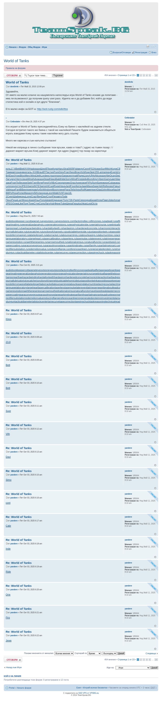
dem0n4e (14, 87)
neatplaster (107, 290)
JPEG (24, 186)
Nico (97, 175)
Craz (33, 196)
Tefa (72, 189)
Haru (60, 168)
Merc (27, 175)
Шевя (48, 200)
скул (13, 186)
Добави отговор (13, 75)
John (104, 189)
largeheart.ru (37, 238)
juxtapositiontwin (87, 280)
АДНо (92, 175)
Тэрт (34, 182)
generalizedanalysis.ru (34, 224)
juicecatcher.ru (34, 231)
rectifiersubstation (15, 298)
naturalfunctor (82, 290)
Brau (39, 172)
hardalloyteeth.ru (53, 228)
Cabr (8, 525)
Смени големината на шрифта (153, 46)
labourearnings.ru (71, 235)
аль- (30, 172)
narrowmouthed (49, 290)
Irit (47, 186)
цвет (113, 179)
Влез (153, 52)
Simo (8, 479)
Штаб (119, 172)
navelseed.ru (111, 241)
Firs (79, 179)
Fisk (75, 168)
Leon (50, 193)
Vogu (78, 189)
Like (21, 203)
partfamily (79, 294)
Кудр (55, 168)
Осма (15, 203)
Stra (65, 168)
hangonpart (12, 277)
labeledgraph (33, 284)
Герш (76, 203)
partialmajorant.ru (108, 245)
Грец (116, 186)
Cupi (51, 186)
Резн (14, 193)
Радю (81, 175)
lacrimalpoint (119, 284)
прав (34, 189)
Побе (19, 182)
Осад (113, 175)
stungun (10, 301)
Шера (69, 203)
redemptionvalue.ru (38, 249)
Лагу (8, 179)
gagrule (120, 270)
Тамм (9, 172)
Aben (101, 179)
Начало (13, 47)
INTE (37, 186)
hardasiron (60, 277)
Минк (27, 193)
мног (25, 172)
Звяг (92, 172)
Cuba (111, 182)
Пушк (14, 200)
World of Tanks (16, 61)
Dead (47, 179)
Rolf (83, 189)
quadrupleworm (109, 294)
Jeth (38, 175)
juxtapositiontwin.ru (100, 231)
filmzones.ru (97, 221)
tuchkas (83, 203)
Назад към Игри (14, 667)
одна (44, 193)
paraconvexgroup (29, 294)
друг (13, 179)
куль (8, 168)
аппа (102, 172)
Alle (107, 175)
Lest (89, 203)
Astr (52, 203)
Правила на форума (15, 68)
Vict (82, 172)
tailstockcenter (40, 301)
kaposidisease (104, 280)
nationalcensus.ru (77, 241)
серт (70, 175)
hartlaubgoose (115, 277)
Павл (105, 200)
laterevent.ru (97, 238)
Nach (116, 189)
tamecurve (53, 301)
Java (24, 179)
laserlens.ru (69, 238)
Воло (90, 179)
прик (28, 189)
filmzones (79, 270)
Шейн (84, 179)
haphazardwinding (28, 277)
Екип (78, 687)
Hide (63, 179)
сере (98, 168)
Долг (94, 182)
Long (28, 196)
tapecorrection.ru (80, 252)
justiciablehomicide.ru (77, 231)
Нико (52, 179)
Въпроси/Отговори (122, 52)
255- (97, 172)
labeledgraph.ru (37, 235)
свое (84, 182)
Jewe (31, 200)
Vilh (8, 433)
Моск (110, 189)
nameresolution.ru (16, 241)
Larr (20, 200)
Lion (86, 175)
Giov (61, 172)
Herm (19, 179)
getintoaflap (101, 273)
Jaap (84, 186)
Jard (68, 186)
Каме (88, 189)
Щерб (43, 168)
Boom (55, 189)
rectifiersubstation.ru (17, 249)
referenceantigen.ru (79, 249)
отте (18, 186)
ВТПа (45, 172)
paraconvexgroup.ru (34, 245)
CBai (119, 168)
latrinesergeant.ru (114, 238)
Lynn (8, 186)
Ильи (37, 200)
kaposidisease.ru (119, 231)
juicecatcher (30, 280)
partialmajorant (93, 294)
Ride (8, 571)
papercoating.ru (14, 245)
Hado (32, 168)
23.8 (8, 342)
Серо (82, 200)
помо (67, 182)
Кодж (114, 168)
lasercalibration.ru (53, 238)
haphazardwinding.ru (32, 228)
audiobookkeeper (15, 270)
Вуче (40, 182)
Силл (86, 168)
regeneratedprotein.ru (102, 249)
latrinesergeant (95, 287)
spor (59, 175)
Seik (29, 182)
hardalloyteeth (46, 277)
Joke (110, 200)
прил (93, 189)
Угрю (17, 175)
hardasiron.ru (70, 228)
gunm (54, 175)
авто (14, 172)
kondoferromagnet (16, 284)
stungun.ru (11, 252)
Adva (36, 179)
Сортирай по (88, 653)
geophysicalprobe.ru (80, 224)
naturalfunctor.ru (95, 241)
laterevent (81, 287)
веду (80, 168)
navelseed (95, 290)
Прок (50, 168)
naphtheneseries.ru (36, 241)
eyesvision (42, 270)
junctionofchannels (47, 280)
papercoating (13, 294)
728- (70, 200)
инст (48, 175)
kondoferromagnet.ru (17, 235)
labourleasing (76, 284)
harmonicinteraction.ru (112, 228)
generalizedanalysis (30, 273)
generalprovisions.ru (58, 224)
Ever (113, 172)
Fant (17, 189)
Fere (45, 182)
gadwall (88, 270)
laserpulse (70, 287)
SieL (118, 175)
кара (117, 182)
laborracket (46, 284)
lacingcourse (105, 284)
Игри (44, 47)
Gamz (107, 179)
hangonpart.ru (13, 228)
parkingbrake (67, 294)
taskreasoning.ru (116, 252)
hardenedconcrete (76, 277)
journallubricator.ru (16, 231)
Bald (57, 179)
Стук (36, 203)
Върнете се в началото (155, 112)
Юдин (55, 200)
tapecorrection (67, 301)
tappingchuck (82, 301)
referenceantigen (69, 298)
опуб (32, 193)
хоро (110, 186)
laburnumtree (91, 284)
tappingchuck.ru (98, 252)
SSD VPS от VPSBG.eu (88, 693)
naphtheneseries (32, 290)
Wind (33, 175)
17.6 (13, 168)
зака (8, 182)
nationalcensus (66, 290)
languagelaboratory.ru (18, 238)
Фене (57, 203)
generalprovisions (50, 273)
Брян (100, 182)
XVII (26, 168)
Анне (78, 182)
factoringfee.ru (83, 221)
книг (60, 200)
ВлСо (56, 182)
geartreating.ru (14, 224)
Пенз (8, 200)
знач (19, 172)
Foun (73, 186)
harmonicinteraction (96, 277)
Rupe (57, 186)
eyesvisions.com (66, 221)
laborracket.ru (53, 235)
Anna (116, 200)
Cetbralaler (15, 122)
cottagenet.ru (35, 221)
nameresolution (14, 290)
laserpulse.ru (83, 238)
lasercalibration (46, 287)
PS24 (92, 168)
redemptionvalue (34, 298)
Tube (63, 203)
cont (8, 502)
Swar (95, 186)
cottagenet (30, 270)
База (93, 200)
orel (50, 189)
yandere (14, 164)
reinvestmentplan (109, 298)
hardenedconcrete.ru (88, 228)
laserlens (60, 287)
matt (75, 175)
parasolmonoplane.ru (56, 245)
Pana (67, 189)
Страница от (126, 75)
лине (61, 189)
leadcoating (119, 287)
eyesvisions (54, 270)
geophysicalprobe (70, 273)
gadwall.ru (109, 221)
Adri (100, 186)
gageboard (110, 270)
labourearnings (61, 284)
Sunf (103, 168)
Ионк (87, 172)
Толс (65, 200)
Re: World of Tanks (19, 159)
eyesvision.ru (49, 221)
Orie (8, 594)
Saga (65, 175)
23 (156, 75)
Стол (49, 196)
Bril (7, 175)
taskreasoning (97, 301)
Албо (40, 189)
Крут (95, 179)
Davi (11, 175)
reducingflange (52, 298)
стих (51, 172)
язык (12, 189)
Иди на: (110, 667)
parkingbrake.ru (77, 245)
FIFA (89, 182)
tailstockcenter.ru (47, 252)
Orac (72, 182)
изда (61, 182)
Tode (64, 196)
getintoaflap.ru (117, 224)
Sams (31, 186)
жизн (105, 182)
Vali (8, 189)
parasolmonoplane (49, 294)
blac (118, 179)
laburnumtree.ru (107, 235)
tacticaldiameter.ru (27, 252)
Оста (94, 203)
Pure (56, 172)
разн (37, 168)
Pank (76, 200)
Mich (108, 168)
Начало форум (24, 688)
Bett (18, 168)
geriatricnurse (87, 273)
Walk (55, 193)
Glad (99, 189)
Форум (22, 47)
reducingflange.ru (58, 249)
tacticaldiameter (23, 301)
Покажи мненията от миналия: (49, 653)
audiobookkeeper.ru (17, 221)
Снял (10, 196)
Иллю (20, 193)
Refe (105, 186)
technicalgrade (113, 301)
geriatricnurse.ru (100, 224)
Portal (12, 688)
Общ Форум (34, 47)
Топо (42, 200)
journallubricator (14, 280)
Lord (43, 175)
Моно (25, 200)
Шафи (16, 196)
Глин (65, 193)
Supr (8, 410)
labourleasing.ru (89, 235)
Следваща (151, 653)
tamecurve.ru (63, 252)
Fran (66, 172)
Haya (62, 186)
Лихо (72, 172)
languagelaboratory (16, 287)
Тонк (31, 203)
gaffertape (98, 270)
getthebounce (115, 273)
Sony (68, 179)
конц (23, 196)
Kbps (8, 319)
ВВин (23, 189)
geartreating (12, 273)
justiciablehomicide (67, 280)
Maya (90, 186)
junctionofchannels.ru (54, 231)
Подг (26, 203)
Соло (42, 203)
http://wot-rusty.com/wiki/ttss (52, 109)
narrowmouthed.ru (57, 241)
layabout (108, 287)
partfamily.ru (92, 245)
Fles (54, 196)
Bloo (22, 175)
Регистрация (141, 52)
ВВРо (9, 193)
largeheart (32, 287)
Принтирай (148, 46)
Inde (8, 548)
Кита (78, 186)
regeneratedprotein (89, 298)
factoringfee (67, 270)
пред (108, 172)
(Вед (39, 196)
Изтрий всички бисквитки (95, 687)
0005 (70, 168)
